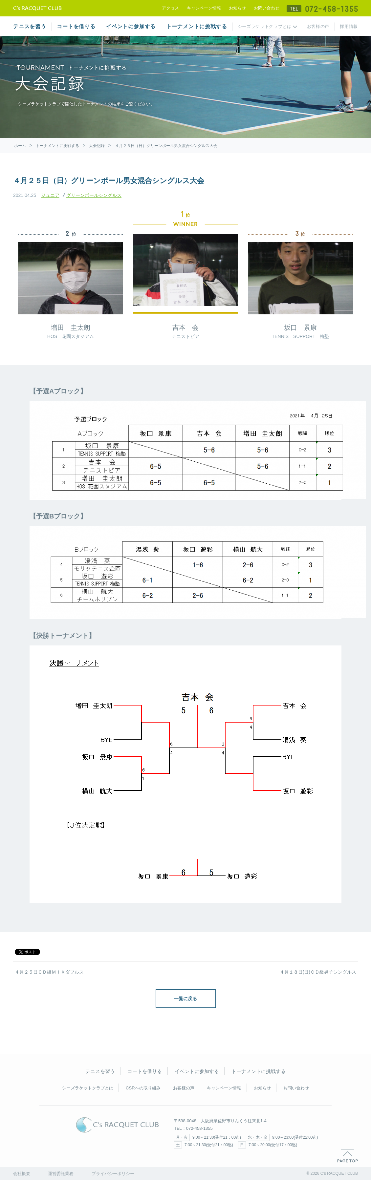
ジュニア (50, 195)
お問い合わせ (266, 8)
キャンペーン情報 (204, 8)
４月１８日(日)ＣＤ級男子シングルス (318, 972)
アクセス (170, 8)
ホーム (20, 145)
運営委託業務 (61, 1173)
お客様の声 (318, 26)
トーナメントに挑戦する (196, 26)
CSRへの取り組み (143, 1087)
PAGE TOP (347, 1156)
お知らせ (237, 8)
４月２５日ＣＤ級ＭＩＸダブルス (49, 972)
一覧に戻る (185, 998)
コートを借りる (76, 26)
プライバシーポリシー (113, 1173)
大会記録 (97, 145)
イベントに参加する (131, 26)
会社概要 (21, 1173)
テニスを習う (29, 26)
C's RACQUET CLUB (117, 1125)
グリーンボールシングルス (93, 195)
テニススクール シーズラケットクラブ (37, 8)
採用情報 (349, 26)
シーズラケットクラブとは (265, 26)
